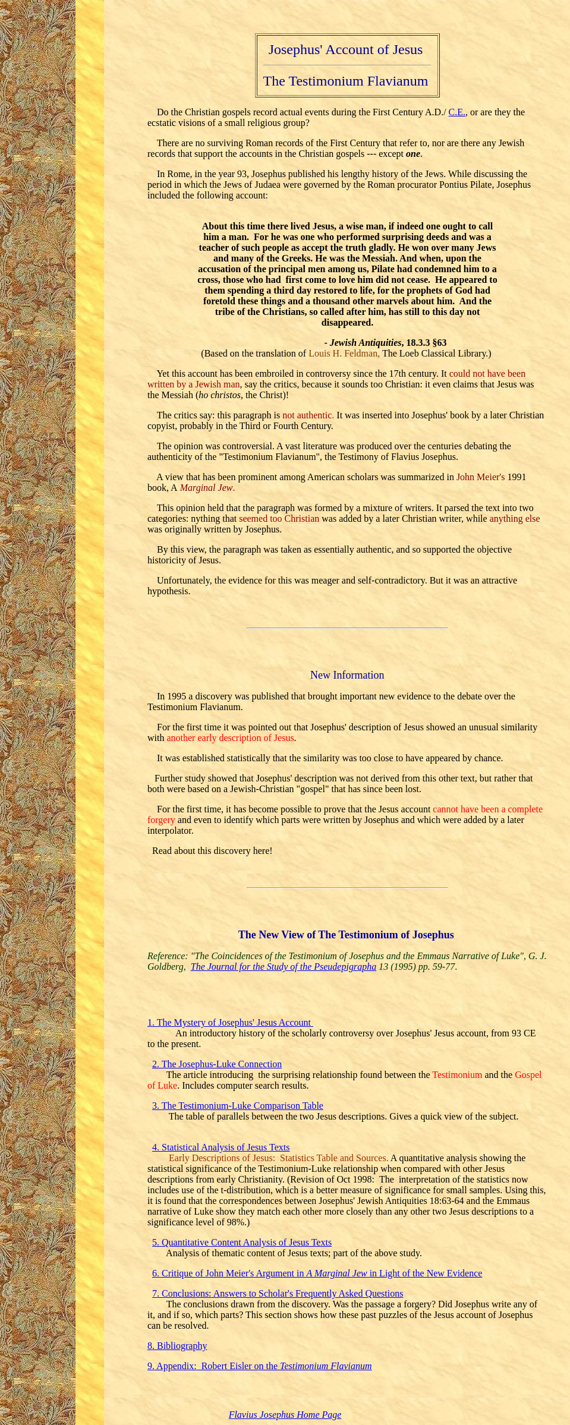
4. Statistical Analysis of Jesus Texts (220, 1147)
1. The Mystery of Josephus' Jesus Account (230, 1022)
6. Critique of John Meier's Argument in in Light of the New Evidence (317, 1273)
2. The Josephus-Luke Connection (217, 1064)
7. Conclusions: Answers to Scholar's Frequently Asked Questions (277, 1293)
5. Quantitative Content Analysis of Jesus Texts (242, 1242)
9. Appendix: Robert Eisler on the (259, 1366)
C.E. (457, 112)
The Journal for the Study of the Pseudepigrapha (283, 966)
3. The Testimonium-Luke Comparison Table (237, 1106)
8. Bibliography (177, 1346)
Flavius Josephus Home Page (285, 1415)
